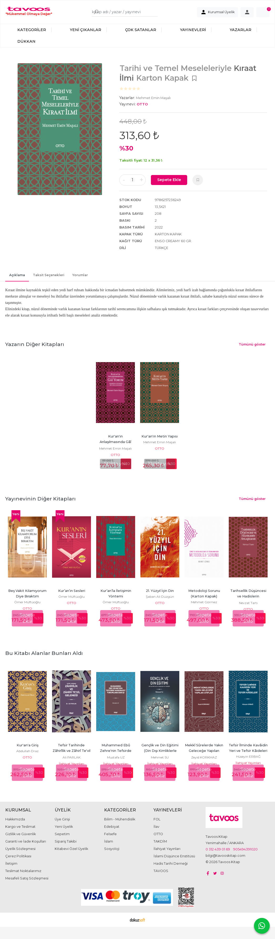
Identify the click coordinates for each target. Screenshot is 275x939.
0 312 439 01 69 (218, 855)
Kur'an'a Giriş (27, 751)
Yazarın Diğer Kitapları (34, 350)
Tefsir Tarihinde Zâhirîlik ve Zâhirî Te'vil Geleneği (72, 756)
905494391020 (245, 855)
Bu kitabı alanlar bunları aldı (44, 658)
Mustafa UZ (116, 763)
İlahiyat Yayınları (71, 769)
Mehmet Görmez (204, 608)
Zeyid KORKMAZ (204, 763)
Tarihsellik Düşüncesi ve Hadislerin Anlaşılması (248, 601)
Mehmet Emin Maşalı (115, 454)
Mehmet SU (160, 763)
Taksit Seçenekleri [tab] (48, 281)
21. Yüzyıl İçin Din (160, 596)
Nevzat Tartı (248, 608)
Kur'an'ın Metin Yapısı (159, 442)
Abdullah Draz (27, 756)
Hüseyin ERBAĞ (248, 762)
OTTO (115, 460)
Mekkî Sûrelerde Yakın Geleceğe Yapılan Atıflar (204, 756)
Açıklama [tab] (17, 281)
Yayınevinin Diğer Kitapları (40, 504)
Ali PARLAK (71, 763)
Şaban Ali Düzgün (160, 602)
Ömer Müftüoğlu (27, 608)
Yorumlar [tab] (80, 281)
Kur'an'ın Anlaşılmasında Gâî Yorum (116, 447)
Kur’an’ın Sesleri (71, 596)
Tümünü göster (252, 350)
